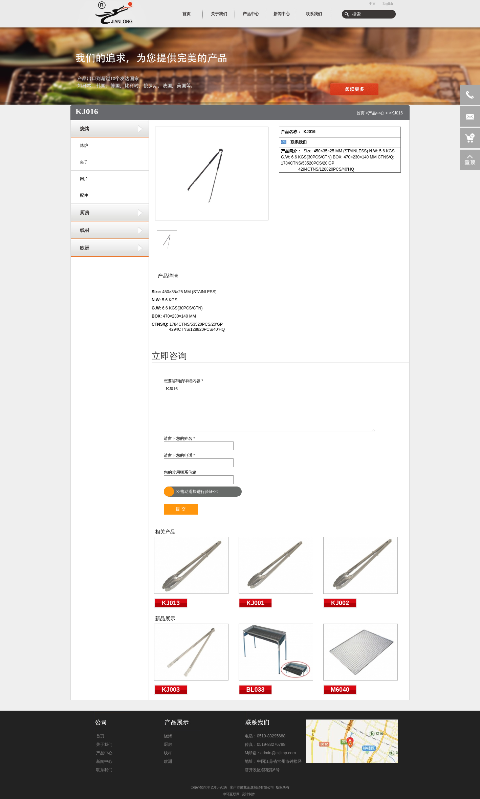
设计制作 (248, 794)
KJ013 (171, 603)
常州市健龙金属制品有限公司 (252, 787)
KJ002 (340, 603)
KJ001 (255, 603)
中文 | (373, 3)
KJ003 (171, 689)
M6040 (340, 689)
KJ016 (269, 408)
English (388, 3)
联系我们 (298, 142)
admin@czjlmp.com (278, 753)
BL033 (255, 689)
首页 (360, 113)
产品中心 (376, 113)
